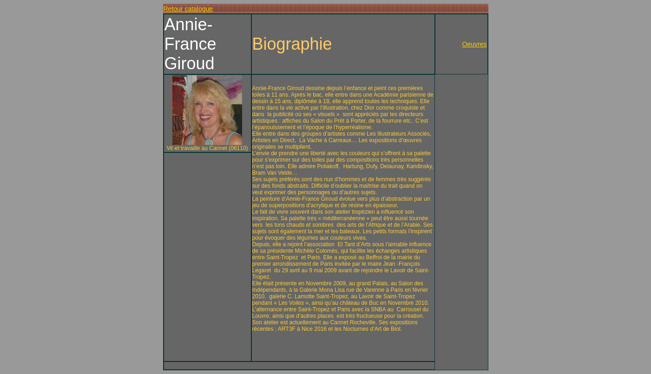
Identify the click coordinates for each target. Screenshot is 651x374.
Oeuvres (474, 44)
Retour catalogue (188, 9)
